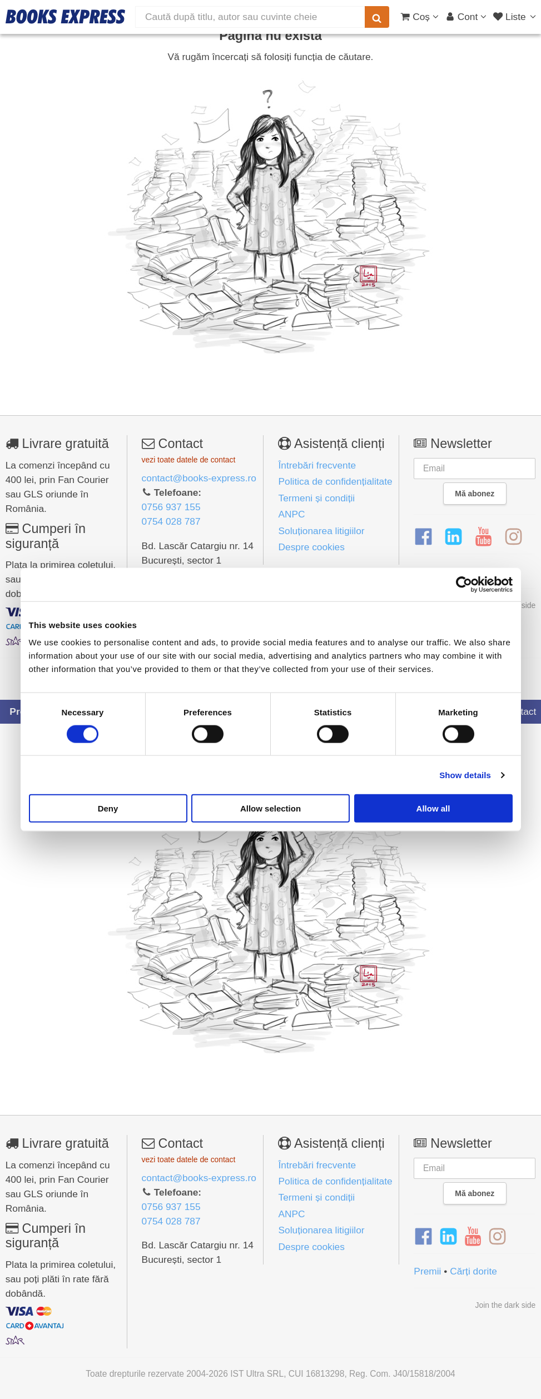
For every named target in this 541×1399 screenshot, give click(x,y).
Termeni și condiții (316, 498)
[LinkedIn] (453, 536)
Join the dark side (505, 1305)
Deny (108, 808)
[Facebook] (423, 536)
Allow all (433, 808)
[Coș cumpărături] (419, 16)
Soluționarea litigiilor (321, 530)
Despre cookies (311, 546)
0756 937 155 (171, 506)
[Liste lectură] (515, 16)
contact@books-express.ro (199, 478)
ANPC (291, 514)
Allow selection (270, 808)
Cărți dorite (473, 1271)
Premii (427, 1271)
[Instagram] (513, 536)
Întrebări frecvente (317, 465)
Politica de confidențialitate (335, 481)
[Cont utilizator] (466, 16)
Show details (465, 774)
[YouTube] (483, 536)
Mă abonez (474, 493)
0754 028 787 (171, 521)
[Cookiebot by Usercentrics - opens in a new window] (464, 584)
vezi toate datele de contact (189, 459)
